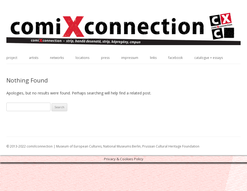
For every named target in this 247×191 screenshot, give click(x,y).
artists (33, 57)
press (105, 57)
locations (82, 57)
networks (57, 57)
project (11, 57)
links (153, 57)
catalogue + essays (208, 57)
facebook (175, 57)
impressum (129, 57)
